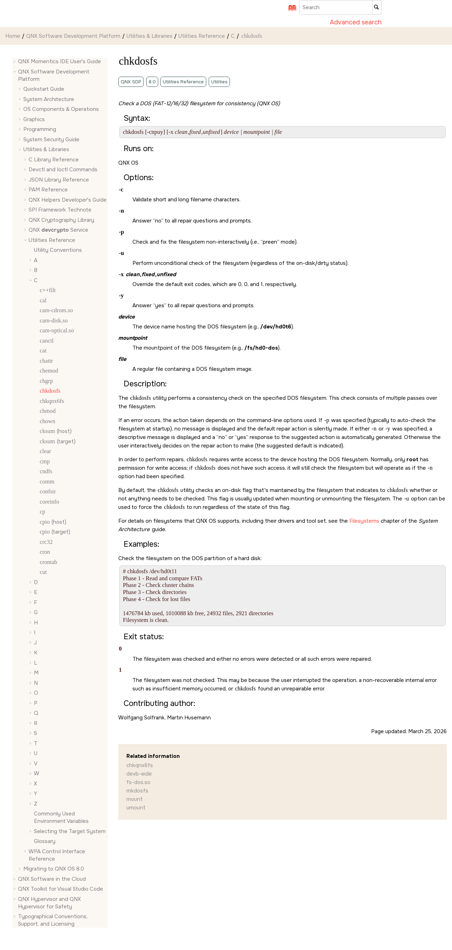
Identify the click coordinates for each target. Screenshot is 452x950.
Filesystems (364, 520)
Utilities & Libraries (149, 36)
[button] (15, 61)
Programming (39, 129)
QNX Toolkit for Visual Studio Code (60, 888)
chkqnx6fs (139, 765)
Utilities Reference (201, 36)
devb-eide (139, 773)
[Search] (377, 7)
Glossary (44, 841)
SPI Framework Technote (60, 209)
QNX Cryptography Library (61, 220)
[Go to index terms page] (290, 10)
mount (134, 799)
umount (135, 807)
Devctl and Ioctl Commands (63, 169)
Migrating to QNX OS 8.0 (53, 868)
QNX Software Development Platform (73, 36)
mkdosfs (137, 790)
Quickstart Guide (43, 89)
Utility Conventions (58, 250)
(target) (57, 441)
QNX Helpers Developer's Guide (68, 199)
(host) (55, 431)
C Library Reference (54, 159)
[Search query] (340, 7)
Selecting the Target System (70, 831)
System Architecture (48, 99)
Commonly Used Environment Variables (61, 817)
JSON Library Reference (59, 179)
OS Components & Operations (61, 109)
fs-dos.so (138, 782)
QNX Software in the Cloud (52, 879)
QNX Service (58, 229)
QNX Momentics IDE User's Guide (59, 61)
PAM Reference (48, 189)
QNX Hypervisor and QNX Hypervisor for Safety (49, 903)
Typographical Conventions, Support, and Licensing (53, 920)
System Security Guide (51, 139)
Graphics (34, 119)
